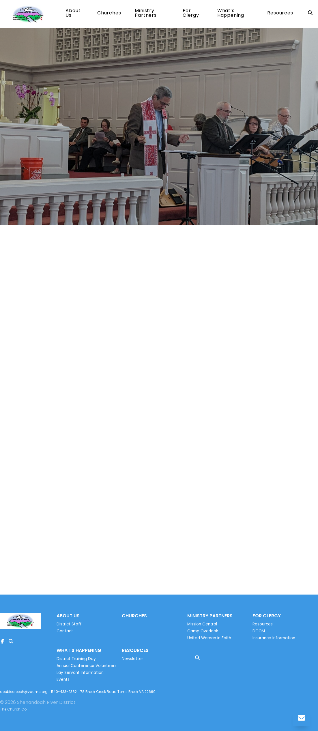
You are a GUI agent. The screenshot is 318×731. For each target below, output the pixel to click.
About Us (73, 14)
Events (63, 681)
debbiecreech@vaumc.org (24, 693)
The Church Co (13, 711)
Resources (280, 14)
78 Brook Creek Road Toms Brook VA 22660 (118, 693)
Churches (109, 14)
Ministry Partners (145, 14)
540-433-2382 (64, 693)
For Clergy (191, 14)
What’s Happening (230, 14)
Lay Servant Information (80, 674)
